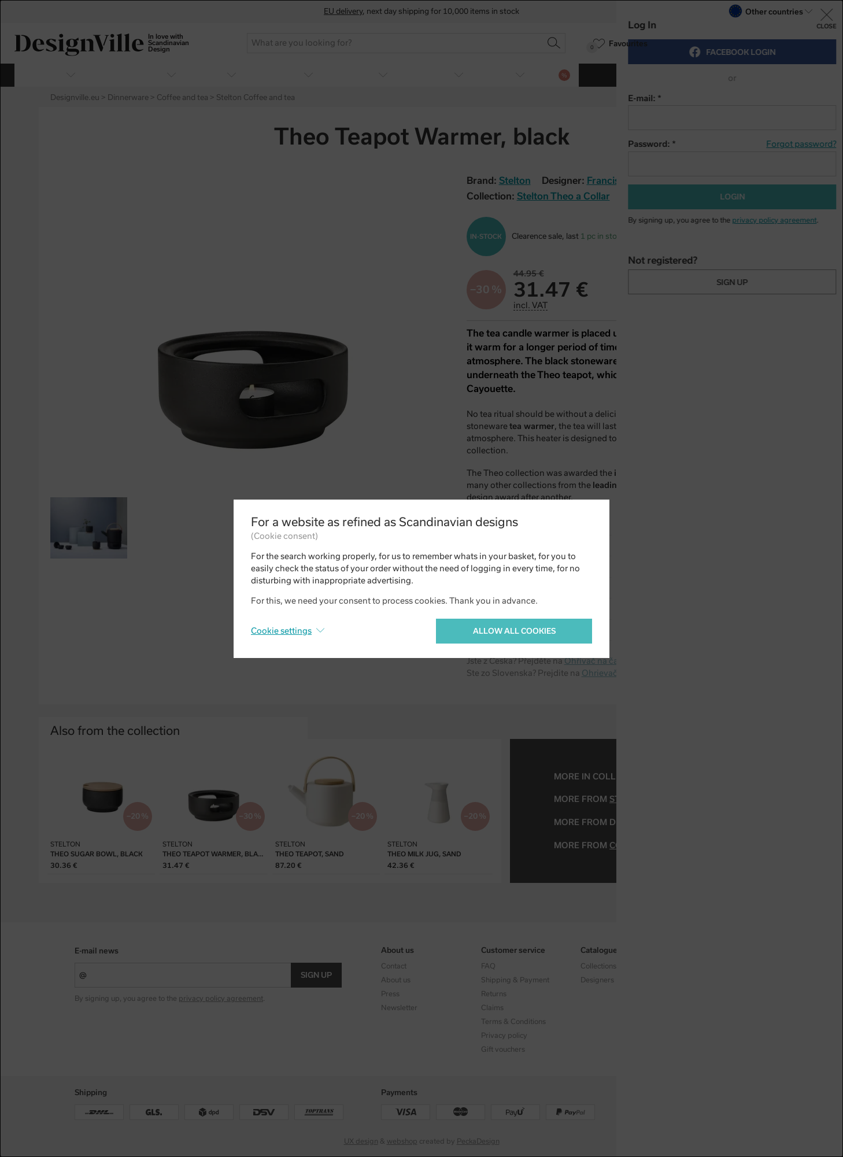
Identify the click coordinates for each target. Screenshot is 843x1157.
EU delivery (343, 11)
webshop (402, 1141)
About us (396, 980)
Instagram (697, 966)
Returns (493, 994)
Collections (598, 966)
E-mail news (97, 951)
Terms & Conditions (513, 1022)
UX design (361, 1141)
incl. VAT (530, 305)
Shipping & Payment (515, 980)
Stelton (628, 799)
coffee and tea (646, 845)
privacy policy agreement (221, 999)
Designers (597, 980)
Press (390, 994)
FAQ (488, 966)
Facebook (696, 980)
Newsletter (399, 1008)
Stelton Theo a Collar (563, 196)
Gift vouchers (503, 1049)
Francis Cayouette (627, 180)
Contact (393, 966)
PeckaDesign (478, 1141)
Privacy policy (504, 1036)
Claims (492, 1008)
